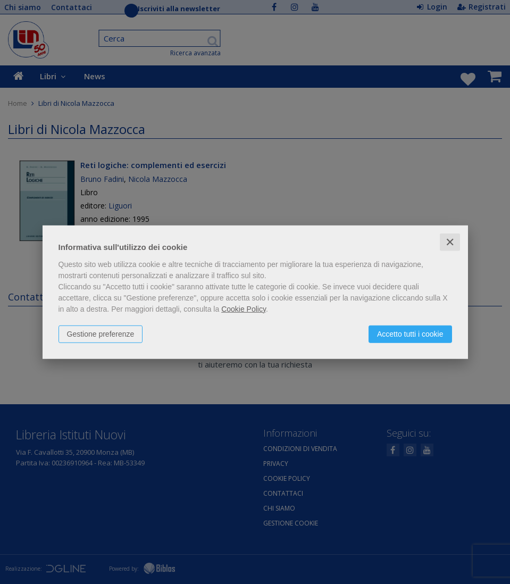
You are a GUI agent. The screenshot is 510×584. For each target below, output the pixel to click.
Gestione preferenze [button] (101, 333)
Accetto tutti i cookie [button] (410, 333)
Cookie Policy (243, 308)
